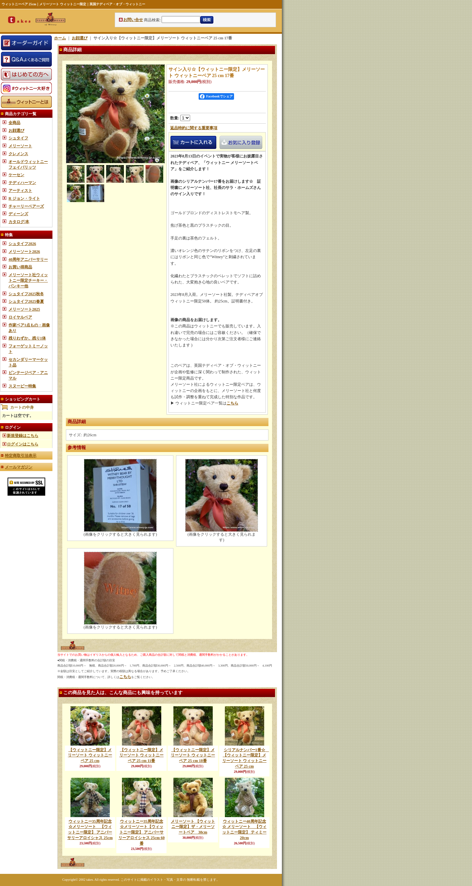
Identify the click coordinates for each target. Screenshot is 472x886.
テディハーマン (22, 182)
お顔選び (16, 130)
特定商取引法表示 (20, 455)
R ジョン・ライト (24, 198)
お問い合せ (133, 19)
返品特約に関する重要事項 (193, 128)
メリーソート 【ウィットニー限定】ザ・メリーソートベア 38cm (193, 827)
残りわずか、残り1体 (27, 338)
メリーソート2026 (24, 251)
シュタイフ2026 (22, 243)
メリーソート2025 (24, 309)
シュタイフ (18, 138)
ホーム (60, 38)
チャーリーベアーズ (26, 206)
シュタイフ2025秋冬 (26, 294)
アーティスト (20, 190)
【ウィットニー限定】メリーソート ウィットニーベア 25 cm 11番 (141, 755)
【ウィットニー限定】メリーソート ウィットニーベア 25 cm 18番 (193, 755)
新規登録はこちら (22, 435)
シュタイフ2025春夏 (26, 301)
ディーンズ (18, 214)
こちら (232, 403)
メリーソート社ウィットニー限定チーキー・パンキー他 (28, 280)
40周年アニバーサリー (28, 259)
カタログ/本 (19, 221)
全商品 (14, 122)
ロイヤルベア (20, 317)
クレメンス (18, 154)
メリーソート (20, 146)
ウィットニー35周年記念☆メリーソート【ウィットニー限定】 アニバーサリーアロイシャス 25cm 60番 (141, 832)
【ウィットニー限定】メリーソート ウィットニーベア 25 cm (90, 755)
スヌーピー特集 (22, 386)
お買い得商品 (20, 267)
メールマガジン (18, 467)
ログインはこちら (22, 444)
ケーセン (16, 175)
